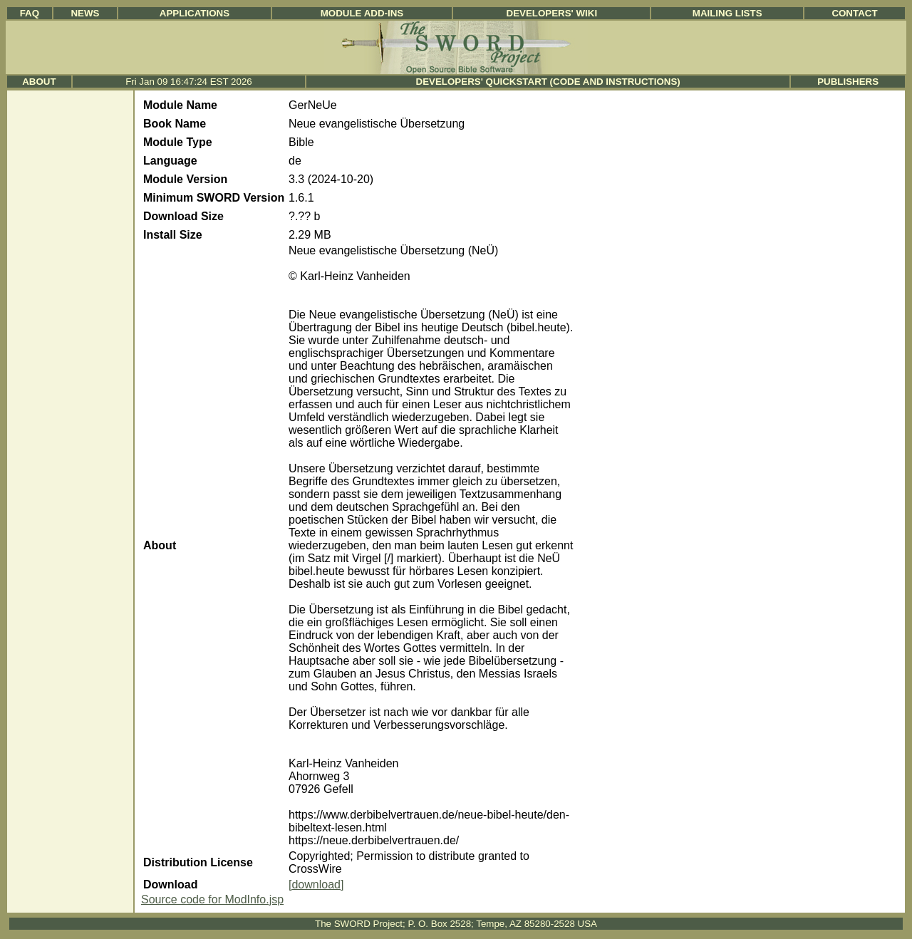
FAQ (29, 13)
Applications (194, 13)
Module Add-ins (362, 13)
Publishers (848, 81)
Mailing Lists (727, 13)
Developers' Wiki (552, 13)
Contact (854, 13)
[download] (316, 884)
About (39, 81)
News (85, 13)
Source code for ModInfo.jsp (212, 899)
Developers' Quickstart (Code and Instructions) (548, 81)
